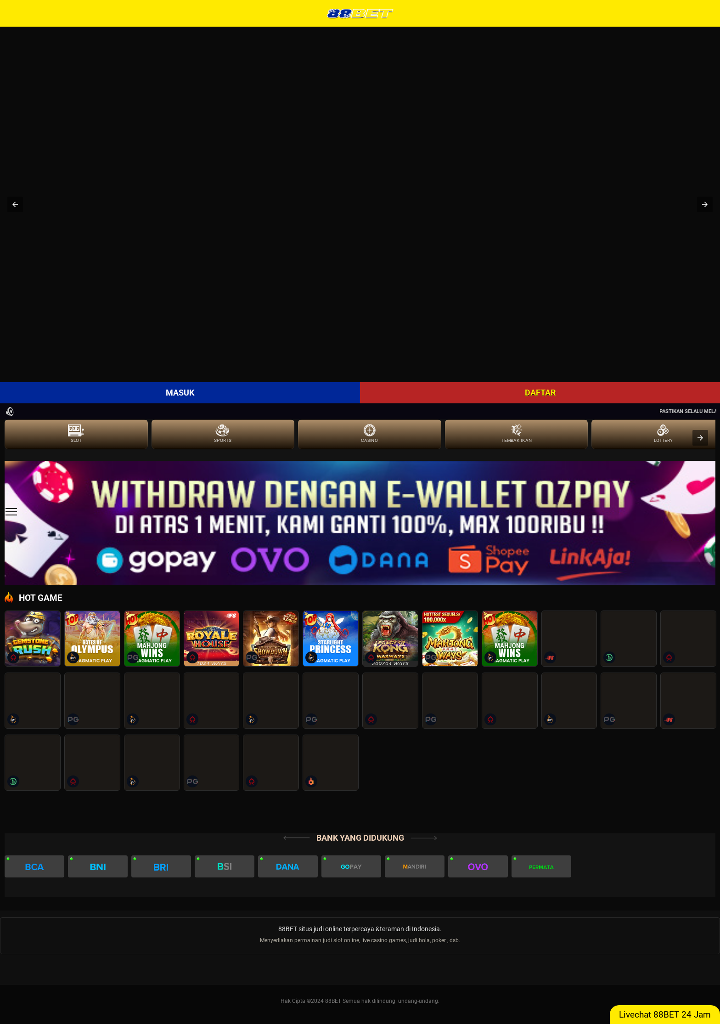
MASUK (180, 392)
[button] (15, 204)
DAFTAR (540, 392)
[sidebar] (11, 512)
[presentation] (700, 438)
